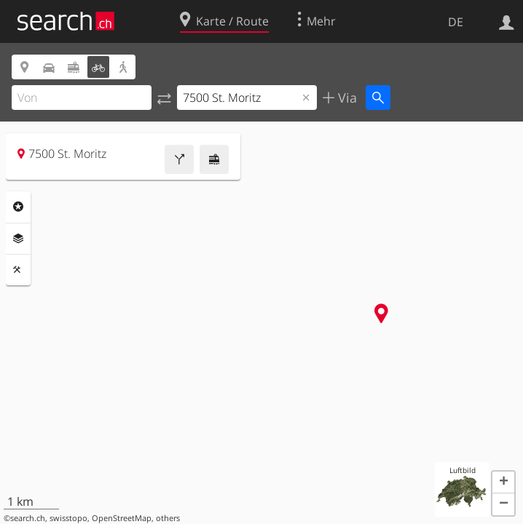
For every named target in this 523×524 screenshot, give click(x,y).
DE (455, 22)
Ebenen (18, 238)
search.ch (27, 518)
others (168, 518)
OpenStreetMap (122, 518)
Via (345, 97)
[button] (503, 482)
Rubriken (18, 206)
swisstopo (68, 518)
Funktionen (18, 270)
